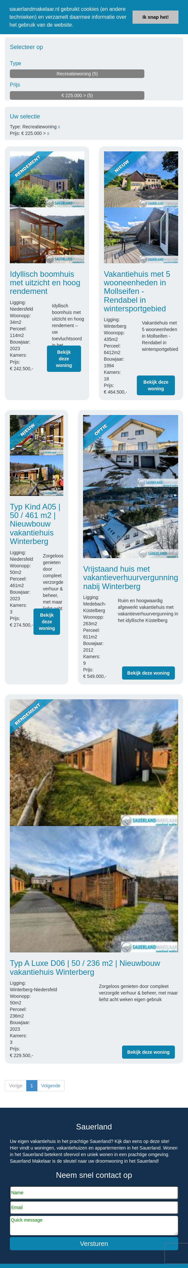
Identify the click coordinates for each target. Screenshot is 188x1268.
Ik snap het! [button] (155, 17)
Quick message (94, 1225)
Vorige (15, 1085)
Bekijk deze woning (64, 358)
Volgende (50, 1085)
